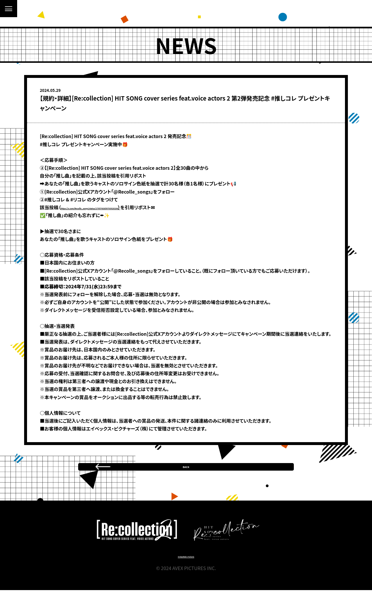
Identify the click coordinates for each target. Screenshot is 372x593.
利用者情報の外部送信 (186, 559)
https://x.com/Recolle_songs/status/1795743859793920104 (128, 207)
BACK (186, 464)
